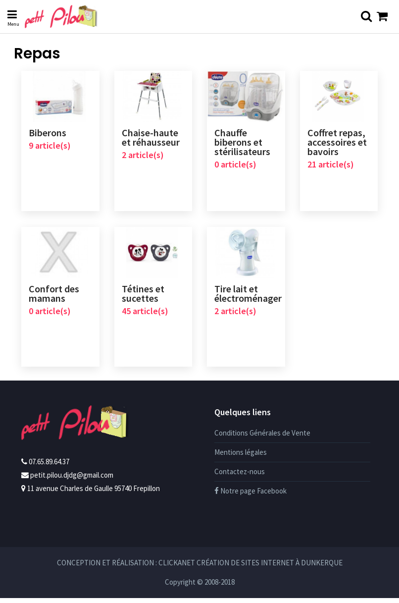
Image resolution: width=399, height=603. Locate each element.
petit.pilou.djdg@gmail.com (71, 480)
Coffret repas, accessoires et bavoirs (337, 142)
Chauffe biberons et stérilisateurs (242, 142)
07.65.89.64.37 (49, 466)
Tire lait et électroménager (248, 296)
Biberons (47, 133)
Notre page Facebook (250, 495)
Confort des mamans (54, 296)
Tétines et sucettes (143, 296)
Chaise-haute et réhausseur (151, 138)
